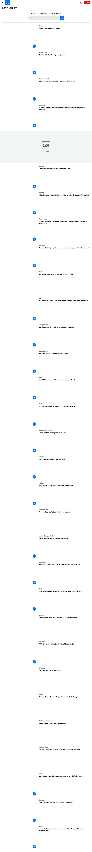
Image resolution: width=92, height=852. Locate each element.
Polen (41, 26)
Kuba (41, 694)
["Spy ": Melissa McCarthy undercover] (64, 469)
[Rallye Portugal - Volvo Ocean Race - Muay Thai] (64, 284)
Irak (40, 298)
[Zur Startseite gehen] (7, 2)
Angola (41, 192)
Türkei (41, 483)
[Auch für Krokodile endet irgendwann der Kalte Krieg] (64, 706)
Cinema (41, 456)
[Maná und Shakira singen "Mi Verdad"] (64, 442)
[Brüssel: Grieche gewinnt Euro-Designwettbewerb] (64, 91)
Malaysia (42, 105)
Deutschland (43, 509)
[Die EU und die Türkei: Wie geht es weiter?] (64, 548)
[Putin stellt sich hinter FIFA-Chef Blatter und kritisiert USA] (64, 574)
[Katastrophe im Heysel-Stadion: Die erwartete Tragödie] (64, 627)
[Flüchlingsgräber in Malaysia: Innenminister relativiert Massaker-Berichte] (64, 117)
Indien (41, 826)
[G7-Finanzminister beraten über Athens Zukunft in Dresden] (64, 759)
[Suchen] (46, 18)
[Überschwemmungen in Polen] (64, 38)
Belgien (41, 615)
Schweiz (42, 245)
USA (40, 773)
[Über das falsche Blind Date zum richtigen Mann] (64, 812)
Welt (40, 272)
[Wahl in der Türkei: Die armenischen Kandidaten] (64, 495)
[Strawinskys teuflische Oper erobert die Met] (64, 178)
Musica (41, 166)
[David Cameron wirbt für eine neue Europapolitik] (64, 337)
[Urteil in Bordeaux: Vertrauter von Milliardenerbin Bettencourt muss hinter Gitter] (64, 231)
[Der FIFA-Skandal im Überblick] (64, 680)
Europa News (43, 324)
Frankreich (43, 52)
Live (87, 2)
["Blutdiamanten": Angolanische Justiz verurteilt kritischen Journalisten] (64, 205)
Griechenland (44, 79)
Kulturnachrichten (45, 430)
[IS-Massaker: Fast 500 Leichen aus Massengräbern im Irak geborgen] (64, 310)
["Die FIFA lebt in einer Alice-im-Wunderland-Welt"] (64, 389)
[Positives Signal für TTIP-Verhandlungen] (64, 363)
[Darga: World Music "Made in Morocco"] (64, 733)
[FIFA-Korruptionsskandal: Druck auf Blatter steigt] (64, 654)
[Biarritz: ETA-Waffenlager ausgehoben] (64, 64)
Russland (42, 562)
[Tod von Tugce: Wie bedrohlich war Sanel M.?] (64, 522)
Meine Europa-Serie (46, 536)
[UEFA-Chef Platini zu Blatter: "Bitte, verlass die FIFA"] (64, 416)
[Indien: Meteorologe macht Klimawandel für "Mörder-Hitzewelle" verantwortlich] (64, 838)
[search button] (62, 18)
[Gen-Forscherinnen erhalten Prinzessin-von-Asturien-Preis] (64, 601)
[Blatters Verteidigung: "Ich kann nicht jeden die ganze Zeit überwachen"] (64, 257)
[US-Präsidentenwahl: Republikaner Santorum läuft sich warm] (64, 786)
